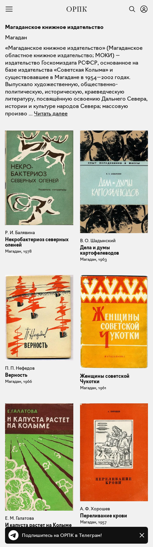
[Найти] (130, 9)
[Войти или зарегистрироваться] (144, 9)
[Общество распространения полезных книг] (77, 9)
